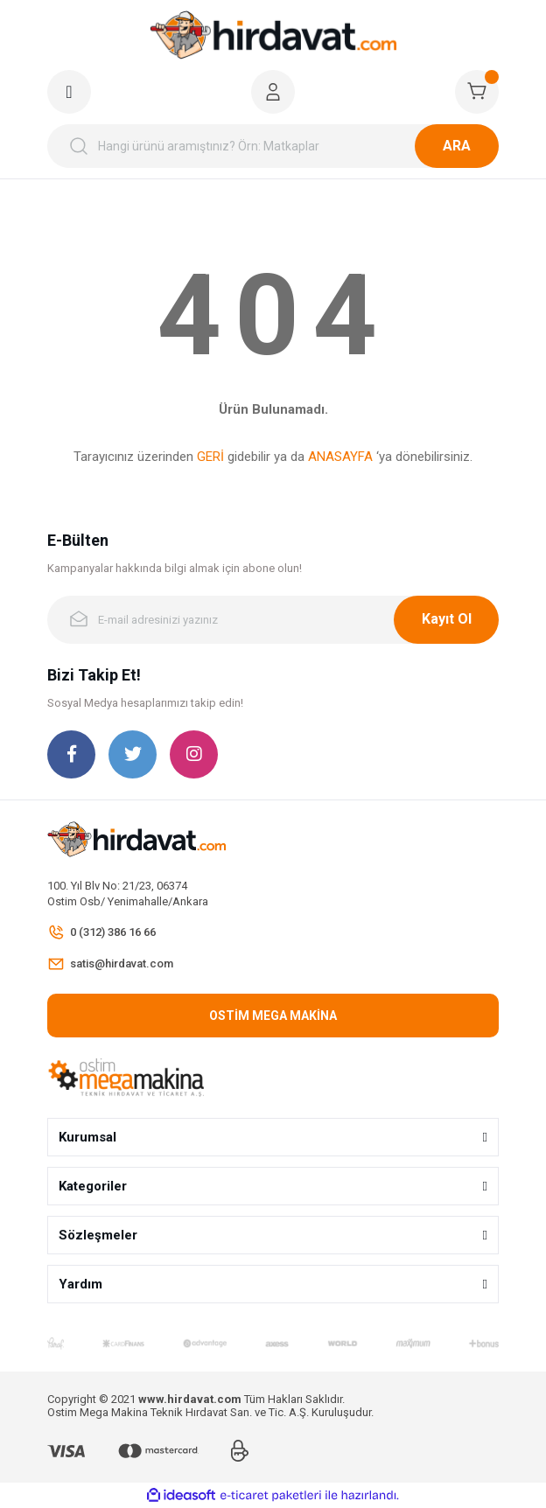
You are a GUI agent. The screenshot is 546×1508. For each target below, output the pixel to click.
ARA (457, 145)
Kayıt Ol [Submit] (447, 619)
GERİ (210, 456)
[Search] (273, 146)
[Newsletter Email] (273, 620)
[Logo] (273, 34)
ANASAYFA (340, 456)
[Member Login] (273, 91)
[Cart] (477, 92)
